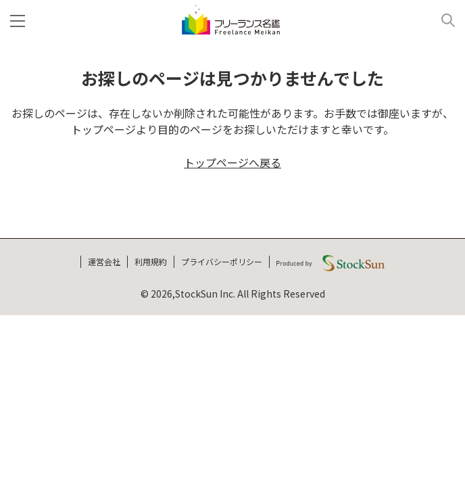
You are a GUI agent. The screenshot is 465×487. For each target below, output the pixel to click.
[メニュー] (20, 20)
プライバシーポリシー (221, 261)
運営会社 (104, 261)
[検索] (443, 20)
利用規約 (150, 261)
